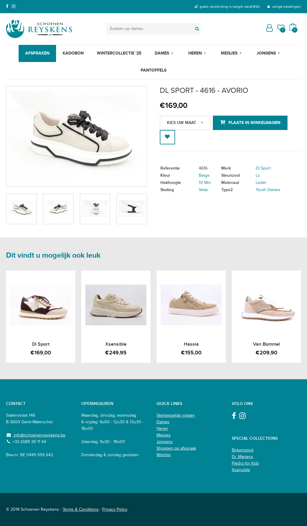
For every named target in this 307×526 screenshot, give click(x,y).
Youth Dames (268, 190)
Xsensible (241, 470)
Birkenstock (243, 450)
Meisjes (229, 53)
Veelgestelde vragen (175, 415)
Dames (162, 53)
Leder (261, 182)
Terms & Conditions (81, 509)
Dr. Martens (242, 456)
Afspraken (37, 53)
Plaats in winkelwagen (254, 122)
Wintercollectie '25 (119, 53)
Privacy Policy (114, 509)
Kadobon (73, 53)
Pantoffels (153, 70)
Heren (195, 53)
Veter (204, 190)
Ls (258, 175)
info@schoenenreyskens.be (39, 435)
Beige (204, 175)
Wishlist (163, 455)
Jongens (266, 53)
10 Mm (205, 182)
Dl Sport (263, 168)
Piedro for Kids (245, 463)
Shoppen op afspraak (176, 448)
